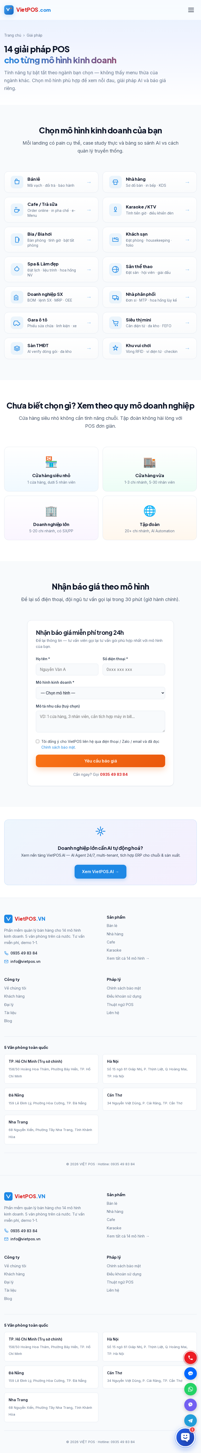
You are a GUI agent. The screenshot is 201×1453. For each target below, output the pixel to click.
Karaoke (114, 950)
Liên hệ (113, 1012)
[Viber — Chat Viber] (190, 1405)
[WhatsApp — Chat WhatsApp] (190, 1389)
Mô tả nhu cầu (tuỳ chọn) (58, 706)
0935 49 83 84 (123, 1164)
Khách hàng (14, 996)
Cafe (111, 942)
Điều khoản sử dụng (124, 996)
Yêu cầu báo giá (100, 761)
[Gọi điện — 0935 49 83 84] (190, 1358)
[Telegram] (190, 1420)
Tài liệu (10, 1012)
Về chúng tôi (15, 988)
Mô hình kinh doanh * (55, 682)
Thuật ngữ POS (120, 1004)
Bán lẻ (112, 925)
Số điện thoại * (115, 659)
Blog (8, 1021)
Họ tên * (43, 659)
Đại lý (9, 1004)
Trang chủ (12, 35)
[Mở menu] (191, 10)
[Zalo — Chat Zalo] (190, 1373)
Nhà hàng (115, 934)
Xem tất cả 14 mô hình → (128, 958)
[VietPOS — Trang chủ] (27, 10)
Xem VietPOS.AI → (100, 871)
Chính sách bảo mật (58, 747)
